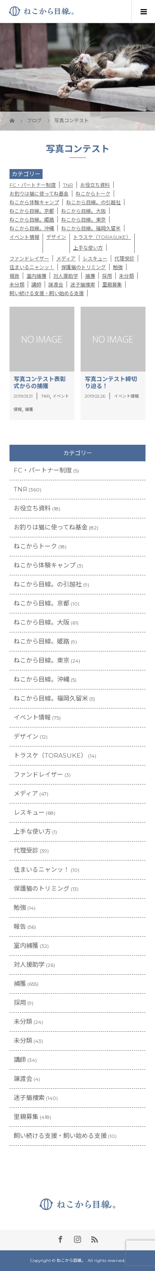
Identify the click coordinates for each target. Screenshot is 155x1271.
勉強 (118, 267)
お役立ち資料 (95, 185)
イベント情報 (24, 237)
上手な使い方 (88, 248)
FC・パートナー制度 (33, 185)
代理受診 (124, 258)
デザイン (56, 237)
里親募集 (112, 284)
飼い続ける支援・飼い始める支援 (47, 293)
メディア (66, 258)
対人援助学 (65, 276)
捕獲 (90, 276)
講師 (36, 284)
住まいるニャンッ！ (32, 267)
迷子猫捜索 (82, 284)
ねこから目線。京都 (32, 211)
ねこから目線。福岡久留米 (91, 228)
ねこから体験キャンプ (34, 202)
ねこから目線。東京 (83, 220)
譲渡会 (55, 284)
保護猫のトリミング (83, 267)
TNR (68, 185)
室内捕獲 (36, 276)
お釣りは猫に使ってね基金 (39, 194)
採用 (107, 276)
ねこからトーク (93, 194)
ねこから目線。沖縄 (32, 228)
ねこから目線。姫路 (32, 220)
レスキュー (95, 258)
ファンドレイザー (29, 258)
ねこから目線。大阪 (83, 211)
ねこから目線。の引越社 (93, 202)
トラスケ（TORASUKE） (102, 237)
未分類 (126, 276)
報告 (14, 276)
